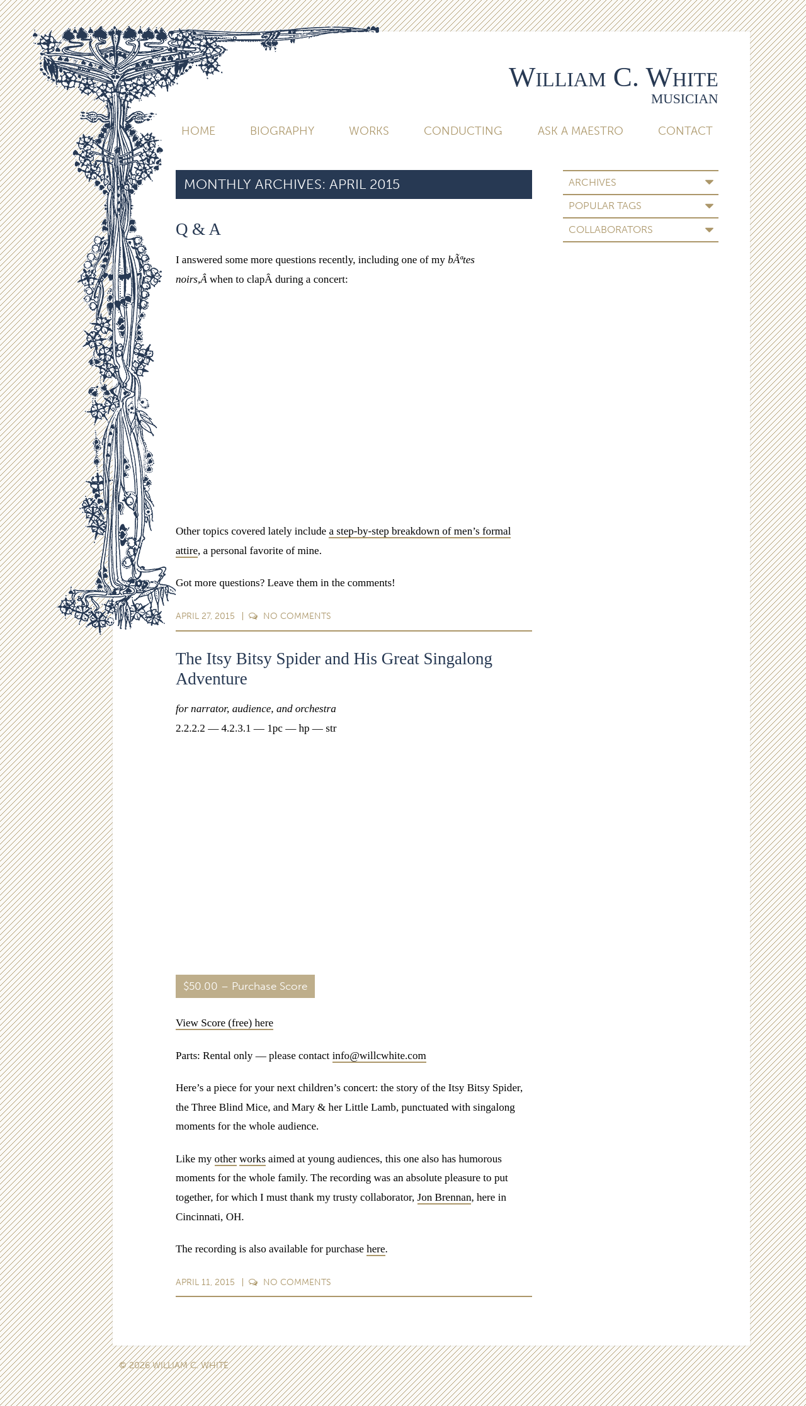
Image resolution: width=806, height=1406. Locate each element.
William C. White (613, 77)
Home (198, 131)
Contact (685, 131)
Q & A (198, 229)
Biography (282, 131)
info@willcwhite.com (379, 1056)
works (252, 1159)
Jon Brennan (444, 1197)
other (226, 1159)
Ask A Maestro (580, 131)
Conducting (463, 131)
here (375, 1249)
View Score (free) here (224, 1023)
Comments (290, 616)
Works (369, 131)
